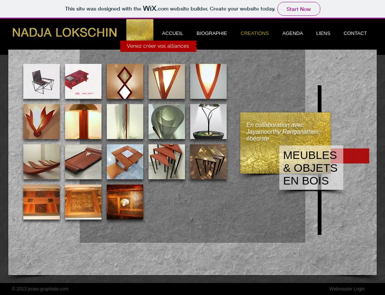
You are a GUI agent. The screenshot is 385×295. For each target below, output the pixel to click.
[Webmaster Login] (347, 289)
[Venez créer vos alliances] (158, 46)
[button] (41, 81)
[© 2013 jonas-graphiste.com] (40, 289)
